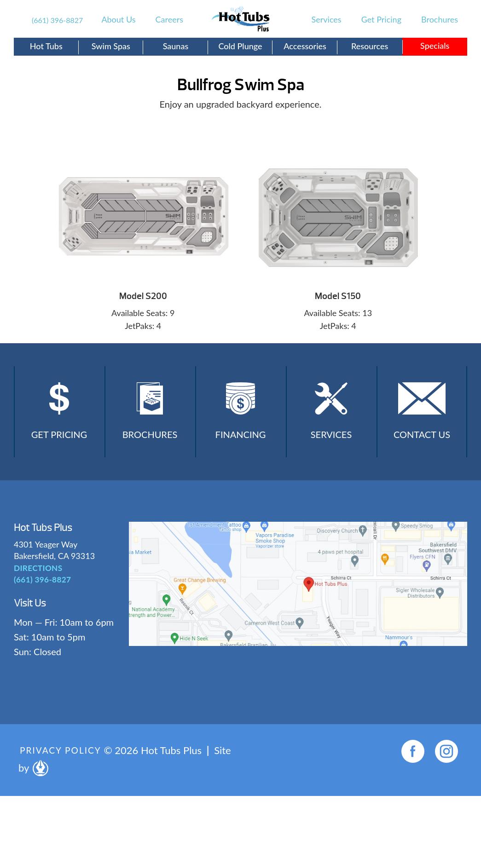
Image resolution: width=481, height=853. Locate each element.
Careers (169, 19)
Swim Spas (111, 46)
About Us (118, 19)
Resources (369, 46)
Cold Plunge (240, 46)
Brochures (439, 19)
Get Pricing (381, 19)
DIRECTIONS (36, 571)
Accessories (305, 46)
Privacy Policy (62, 754)
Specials (434, 45)
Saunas (176, 46)
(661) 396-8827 (57, 20)
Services (327, 19)
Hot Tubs (46, 46)
